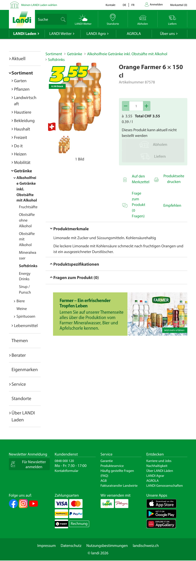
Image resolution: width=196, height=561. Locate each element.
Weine (22, 308)
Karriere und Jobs (158, 461)
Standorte (21, 398)
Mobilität (22, 162)
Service (19, 384)
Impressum (46, 545)
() (178, 5)
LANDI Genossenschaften (164, 485)
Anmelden (156, 4)
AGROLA (134, 33)
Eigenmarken (25, 369)
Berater (19, 355)
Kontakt (110, 5)
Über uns (167, 33)
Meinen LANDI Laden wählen (39, 5)
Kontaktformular (67, 470)
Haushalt (22, 129)
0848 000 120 (64, 461)
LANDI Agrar (155, 475)
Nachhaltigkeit (157, 465)
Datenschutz (71, 545)
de (124, 5)
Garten (20, 80)
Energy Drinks (24, 276)
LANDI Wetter (60, 33)
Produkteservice (112, 465)
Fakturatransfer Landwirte (119, 485)
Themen (20, 340)
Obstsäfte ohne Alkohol (27, 220)
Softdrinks (28, 265)
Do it (18, 146)
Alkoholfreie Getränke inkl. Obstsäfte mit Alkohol (127, 53)
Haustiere (22, 112)
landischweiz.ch (146, 545)
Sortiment (22, 73)
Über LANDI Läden (159, 470)
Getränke (23, 171)
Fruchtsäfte (28, 206)
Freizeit (20, 137)
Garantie (107, 461)
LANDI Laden (24, 33)
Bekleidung (24, 120)
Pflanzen (22, 89)
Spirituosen (26, 316)
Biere (21, 301)
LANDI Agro (96, 33)
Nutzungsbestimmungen (107, 545)
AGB (104, 480)
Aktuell (19, 58)
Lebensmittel (26, 325)
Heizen (20, 154)
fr (132, 5)
